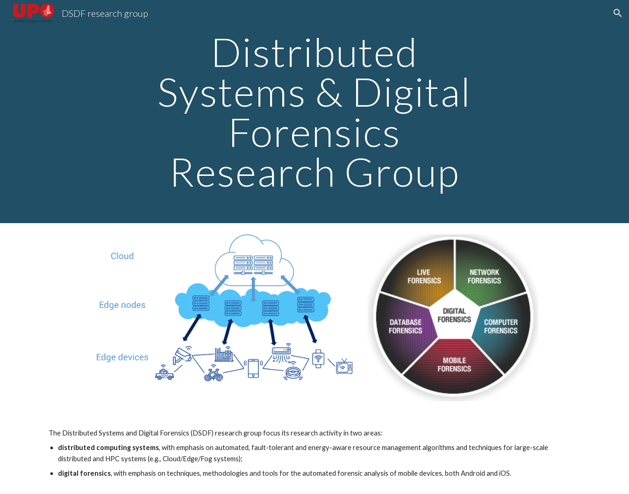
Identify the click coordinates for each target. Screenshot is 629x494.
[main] (314, 111)
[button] (618, 13)
